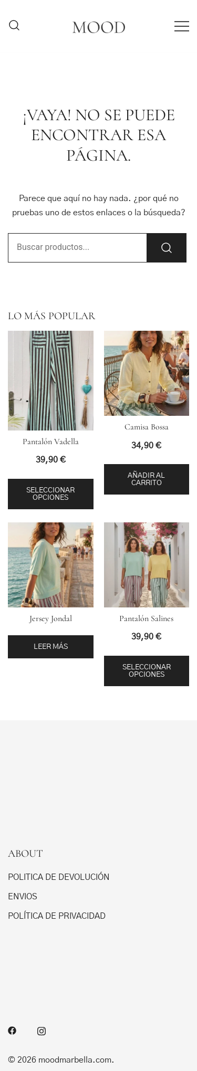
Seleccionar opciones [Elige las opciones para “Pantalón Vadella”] (50, 494)
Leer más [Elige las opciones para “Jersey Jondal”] (51, 646)
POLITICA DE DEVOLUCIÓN (59, 877)
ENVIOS (22, 896)
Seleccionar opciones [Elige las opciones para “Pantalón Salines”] (146, 671)
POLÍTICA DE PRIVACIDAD (57, 916)
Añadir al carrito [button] (146, 479)
